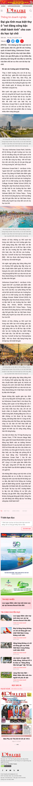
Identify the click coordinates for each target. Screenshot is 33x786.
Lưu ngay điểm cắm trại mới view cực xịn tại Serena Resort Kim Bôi (22, 618)
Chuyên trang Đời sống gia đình (14, 6)
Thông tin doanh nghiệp (13, 16)
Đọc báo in (3, 6)
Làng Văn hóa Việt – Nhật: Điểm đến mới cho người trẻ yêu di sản (22, 675)
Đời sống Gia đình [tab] (16, 688)
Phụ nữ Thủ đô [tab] (5, 688)
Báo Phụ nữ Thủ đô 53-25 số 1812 (16, 739)
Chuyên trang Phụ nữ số (27, 6)
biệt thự (6, 511)
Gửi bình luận (27, 528)
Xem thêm (16, 747)
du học (25, 511)
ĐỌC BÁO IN (16, 685)
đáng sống (15, 511)
